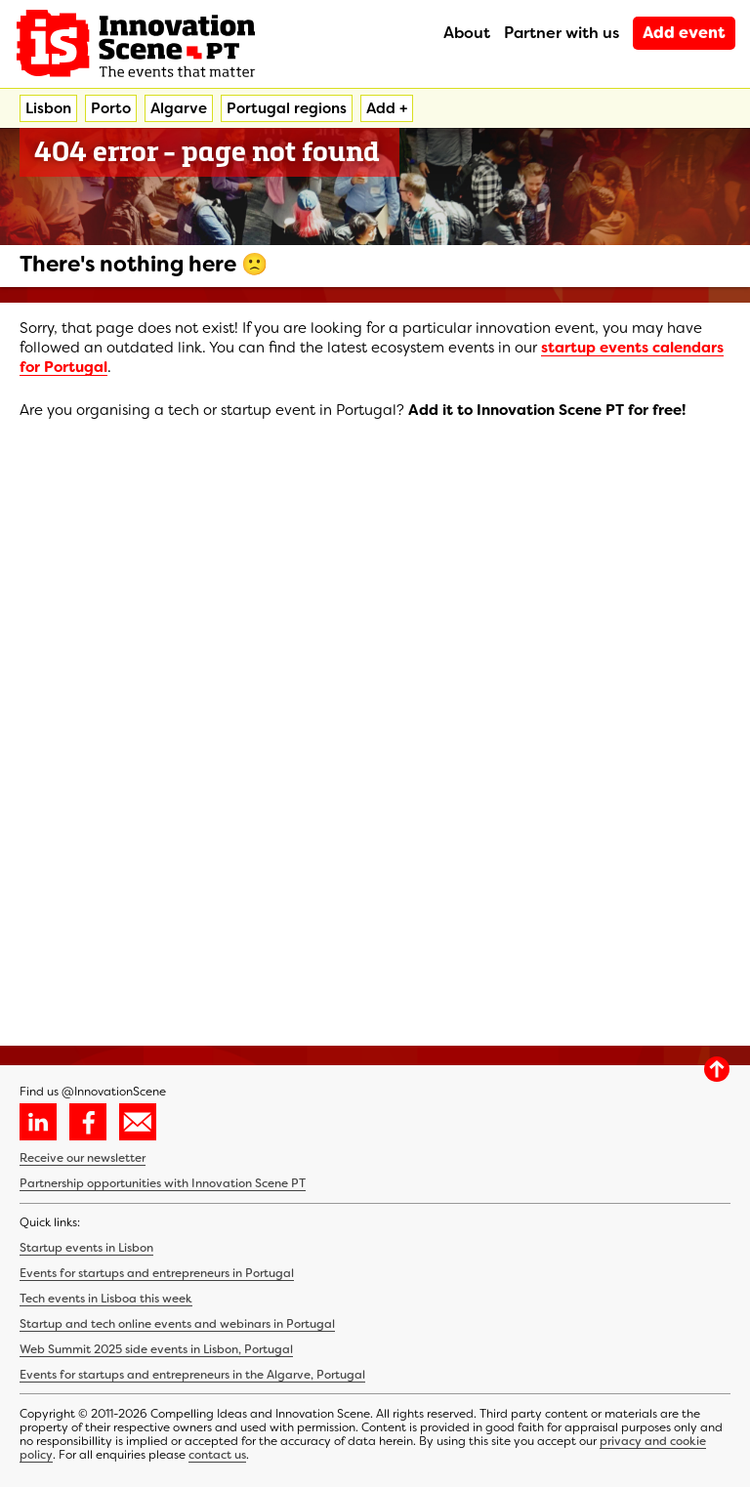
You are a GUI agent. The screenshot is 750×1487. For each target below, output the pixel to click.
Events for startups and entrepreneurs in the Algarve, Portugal (192, 1375)
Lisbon (48, 108)
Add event (684, 32)
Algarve (178, 108)
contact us (217, 1455)
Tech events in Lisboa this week (106, 1298)
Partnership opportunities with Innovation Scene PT (163, 1183)
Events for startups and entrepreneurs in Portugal (157, 1273)
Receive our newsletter (83, 1158)
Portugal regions (287, 108)
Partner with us (561, 32)
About (466, 32)
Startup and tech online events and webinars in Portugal (177, 1324)
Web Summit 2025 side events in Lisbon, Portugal (156, 1349)
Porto (111, 108)
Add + (386, 108)
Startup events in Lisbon (86, 1248)
